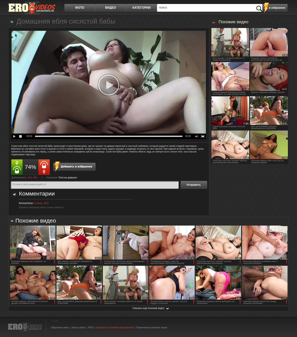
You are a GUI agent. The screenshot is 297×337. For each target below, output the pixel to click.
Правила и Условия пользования (115, 327)
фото (79, 7)
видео (110, 7)
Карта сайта (78, 327)
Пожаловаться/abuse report (151, 327)
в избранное (277, 7)
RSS (90, 327)
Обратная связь (60, 327)
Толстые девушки (67, 177)
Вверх (289, 315)
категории (141, 7)
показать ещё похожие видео (148, 308)
